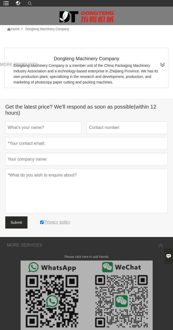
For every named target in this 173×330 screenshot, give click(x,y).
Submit (16, 222)
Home (15, 29)
